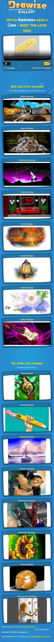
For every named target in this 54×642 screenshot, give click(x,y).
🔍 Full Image (9, 68)
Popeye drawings (27, 469)
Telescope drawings (27, 160)
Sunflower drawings (27, 533)
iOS (10, 632)
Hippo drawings (27, 128)
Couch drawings (27, 192)
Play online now (28, 627)
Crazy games (21, 632)
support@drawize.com (40, 637)
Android (5, 632)
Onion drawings (27, 564)
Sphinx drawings (27, 96)
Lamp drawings (27, 256)
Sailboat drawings (27, 437)
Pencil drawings (27, 405)
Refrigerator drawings (27, 596)
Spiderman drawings (27, 501)
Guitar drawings (27, 320)
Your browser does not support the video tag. (27, 48)
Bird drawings (27, 224)
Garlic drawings (27, 288)
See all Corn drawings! (41, 68)
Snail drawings (27, 373)
